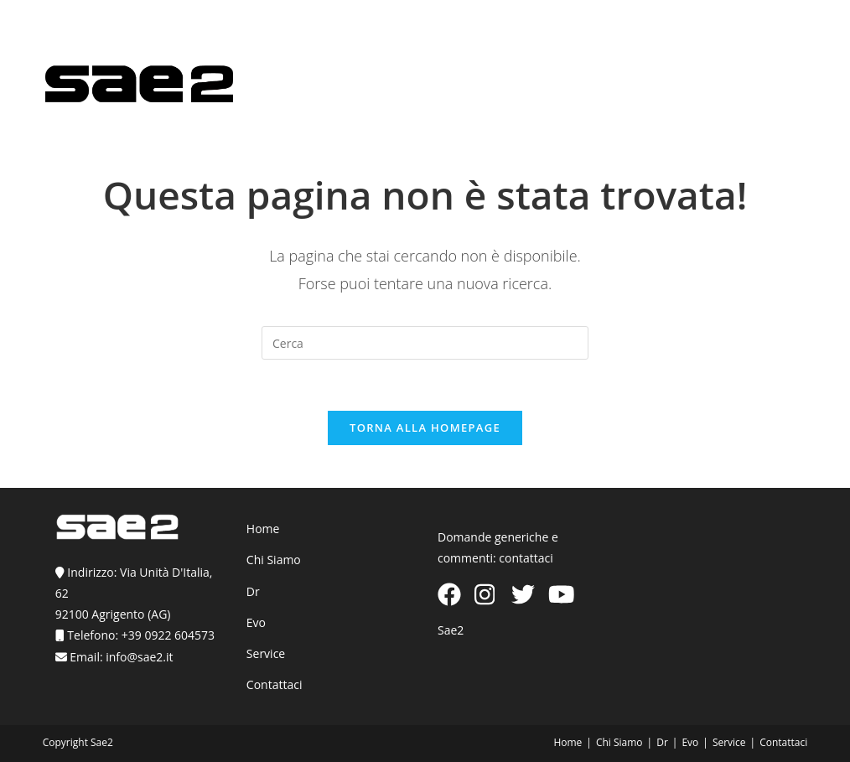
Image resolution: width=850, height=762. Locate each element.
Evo (256, 622)
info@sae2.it (139, 657)
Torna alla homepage (425, 427)
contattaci (525, 558)
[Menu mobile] (782, 94)
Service (265, 653)
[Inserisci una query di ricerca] (425, 343)
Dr (253, 591)
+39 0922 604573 (168, 635)
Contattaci (274, 684)
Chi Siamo (273, 560)
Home (263, 529)
